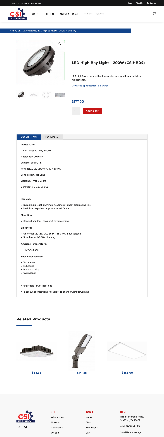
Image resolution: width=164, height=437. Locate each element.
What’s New (64, 14)
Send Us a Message (130, 432)
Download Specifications (85, 85)
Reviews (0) (52, 136)
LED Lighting (49, 14)
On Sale (75, 14)
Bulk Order (103, 85)
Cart (88, 432)
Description (29, 136)
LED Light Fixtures (27, 30)
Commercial (57, 427)
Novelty (35, 14)
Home (130, 3)
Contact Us (151, 3)
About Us (139, 3)
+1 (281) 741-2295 (130, 426)
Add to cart (93, 111)
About (89, 422)
